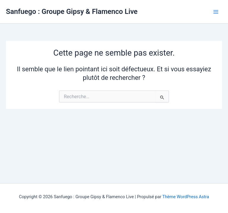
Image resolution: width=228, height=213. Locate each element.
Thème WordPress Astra (185, 196)
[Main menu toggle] (216, 12)
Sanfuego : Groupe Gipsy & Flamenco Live (71, 11)
